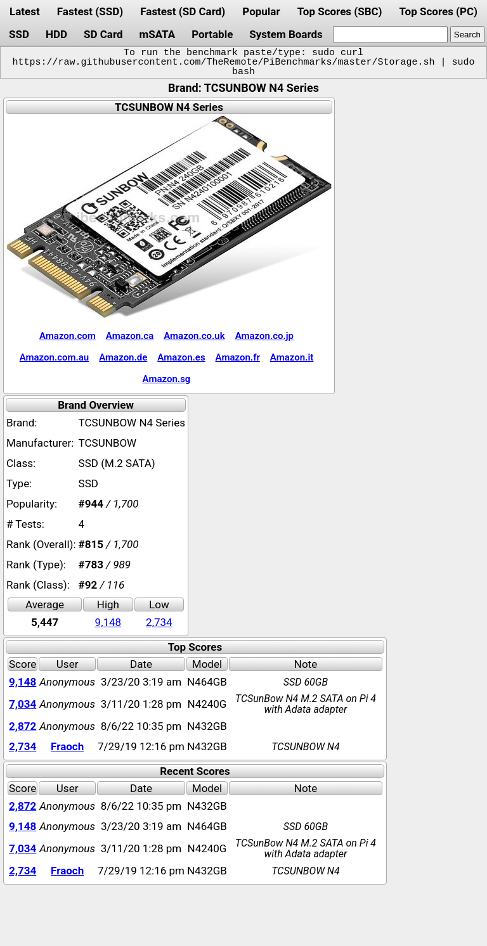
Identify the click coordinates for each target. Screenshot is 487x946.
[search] (390, 34)
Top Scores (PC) (438, 11)
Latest (25, 11)
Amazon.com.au (54, 357)
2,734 (159, 622)
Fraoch (67, 746)
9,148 (108, 622)
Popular (261, 11)
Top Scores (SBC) (339, 11)
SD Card (103, 34)
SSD (19, 34)
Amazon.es (181, 357)
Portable (212, 34)
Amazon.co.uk (194, 336)
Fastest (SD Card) (182, 11)
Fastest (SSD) (90, 11)
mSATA (158, 34)
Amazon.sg (167, 379)
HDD (56, 34)
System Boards (286, 34)
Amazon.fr (238, 357)
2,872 (22, 726)
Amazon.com (67, 336)
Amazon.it (291, 357)
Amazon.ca (129, 336)
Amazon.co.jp (264, 336)
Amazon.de (123, 357)
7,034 (22, 704)
